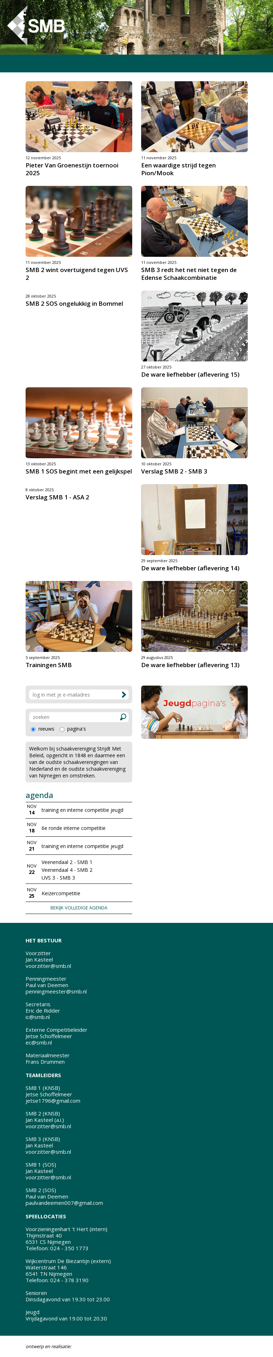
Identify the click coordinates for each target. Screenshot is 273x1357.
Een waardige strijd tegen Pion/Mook (178, 169)
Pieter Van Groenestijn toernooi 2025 (72, 169)
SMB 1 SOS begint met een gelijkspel (79, 471)
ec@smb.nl (39, 1042)
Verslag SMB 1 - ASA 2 (57, 497)
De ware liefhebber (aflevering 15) (190, 374)
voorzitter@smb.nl (48, 965)
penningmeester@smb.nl (56, 991)
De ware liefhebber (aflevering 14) (190, 568)
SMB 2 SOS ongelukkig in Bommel (74, 303)
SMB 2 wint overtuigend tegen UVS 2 (77, 274)
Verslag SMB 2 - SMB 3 (174, 471)
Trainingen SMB (49, 665)
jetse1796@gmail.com (53, 1100)
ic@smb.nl (38, 1016)
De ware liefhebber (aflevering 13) (190, 665)
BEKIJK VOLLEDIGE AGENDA (78, 907)
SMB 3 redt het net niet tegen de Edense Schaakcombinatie (189, 274)
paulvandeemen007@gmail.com (64, 1202)
